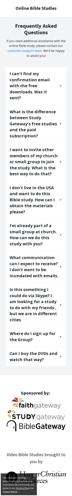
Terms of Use (22, 488)
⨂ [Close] (35, 475)
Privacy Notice (10, 491)
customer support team (25, 51)
